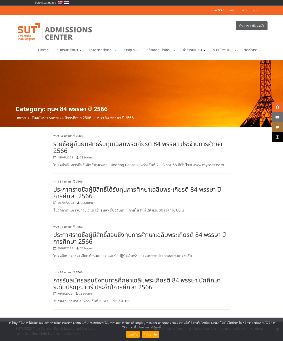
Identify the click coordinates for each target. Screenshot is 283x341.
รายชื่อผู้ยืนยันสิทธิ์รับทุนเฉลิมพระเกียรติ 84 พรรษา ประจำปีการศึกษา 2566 (137, 147)
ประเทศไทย (66, 2)
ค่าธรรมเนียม (192, 50)
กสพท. (233, 10)
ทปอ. (256, 10)
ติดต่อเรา (250, 50)
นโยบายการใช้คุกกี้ (149, 327)
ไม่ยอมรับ (150, 334)
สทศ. (245, 10)
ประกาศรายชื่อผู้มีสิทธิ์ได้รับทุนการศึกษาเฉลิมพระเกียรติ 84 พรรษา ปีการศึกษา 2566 (137, 193)
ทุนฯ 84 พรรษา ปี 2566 (68, 136)
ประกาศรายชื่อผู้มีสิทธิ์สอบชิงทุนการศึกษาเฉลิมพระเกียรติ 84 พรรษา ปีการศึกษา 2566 (139, 238)
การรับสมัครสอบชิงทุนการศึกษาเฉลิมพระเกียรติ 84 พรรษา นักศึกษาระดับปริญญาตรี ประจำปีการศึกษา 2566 (137, 284)
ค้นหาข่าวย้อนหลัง (251, 25)
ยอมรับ (133, 334)
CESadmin (87, 157)
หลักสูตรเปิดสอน (159, 50)
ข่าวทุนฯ (129, 50)
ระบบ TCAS (217, 10)
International (101, 50)
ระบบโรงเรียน (223, 50)
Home (43, 50)
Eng (60, 2)
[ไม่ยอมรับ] (277, 329)
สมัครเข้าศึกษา (67, 50)
